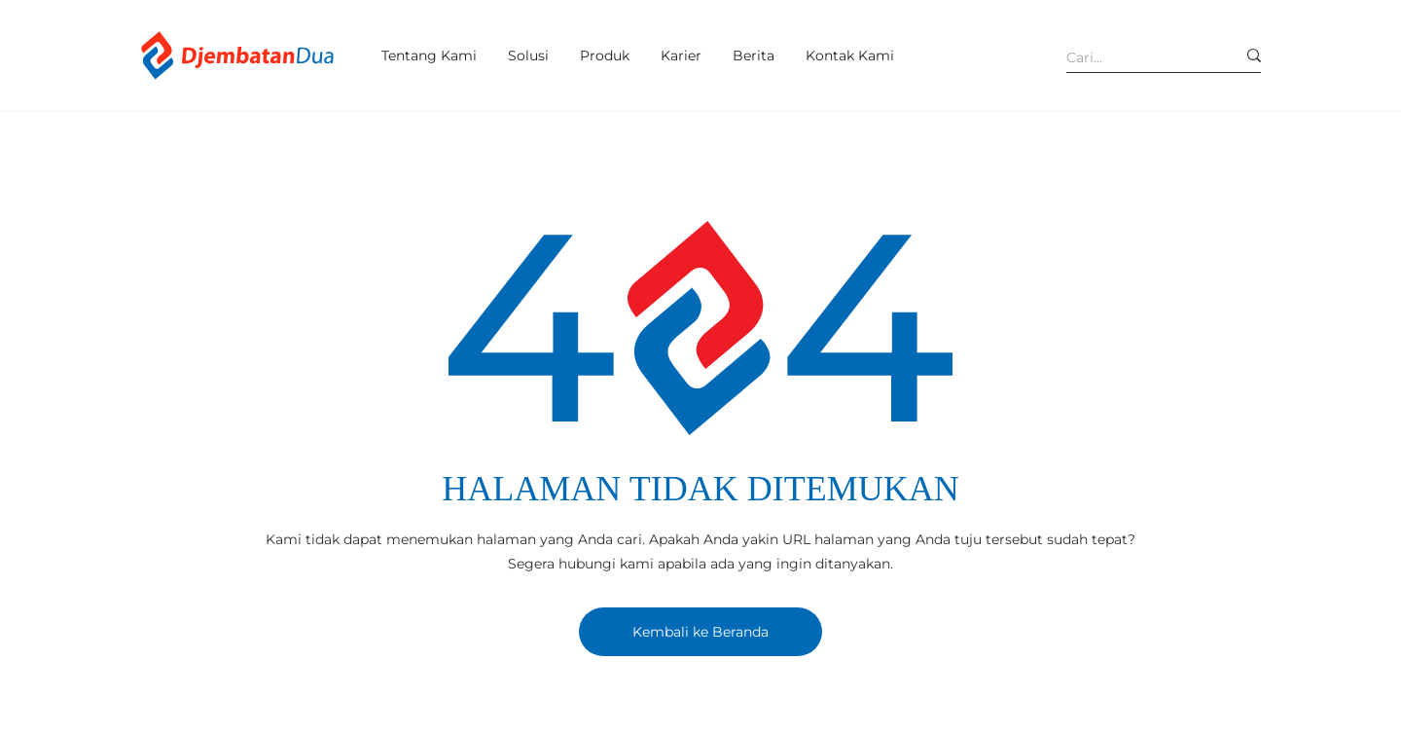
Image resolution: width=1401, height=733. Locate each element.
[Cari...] (1136, 57)
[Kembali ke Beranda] (700, 631)
